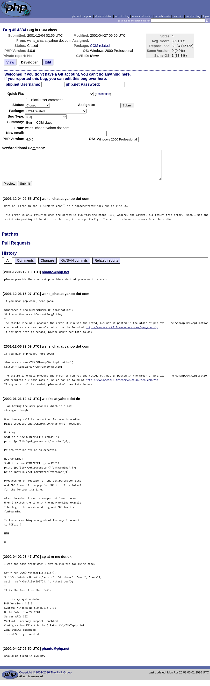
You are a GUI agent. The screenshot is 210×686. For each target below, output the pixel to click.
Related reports (106, 260)
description (103, 94)
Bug (7, 30)
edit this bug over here (85, 79)
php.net (76, 16)
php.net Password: (83, 84)
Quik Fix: (15, 94)
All (8, 260)
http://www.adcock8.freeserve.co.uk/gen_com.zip (122, 327)
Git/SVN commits (74, 260)
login (206, 16)
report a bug (122, 16)
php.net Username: (23, 84)
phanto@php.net (55, 272)
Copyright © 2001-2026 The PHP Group (45, 672)
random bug (193, 16)
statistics (178, 16)
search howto (162, 16)
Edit (47, 62)
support (88, 16)
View (10, 62)
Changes (48, 260)
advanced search (142, 16)
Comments (25, 260)
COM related (100, 46)
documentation (103, 16)
